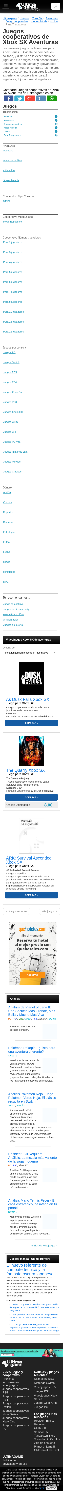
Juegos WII (9, 431)
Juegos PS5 (10, 372)
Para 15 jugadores (13, 321)
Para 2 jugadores (12, 242)
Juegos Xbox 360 (13, 411)
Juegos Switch (11, 362)
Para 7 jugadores (12, 291)
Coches (7, 502)
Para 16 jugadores (13, 331)
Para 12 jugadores (13, 311)
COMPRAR (30, 723)
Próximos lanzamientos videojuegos (11, 1382)
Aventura (8, 150)
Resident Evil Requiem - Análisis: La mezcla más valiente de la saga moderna (32, 1157)
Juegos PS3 (10, 402)
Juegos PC (9, 352)
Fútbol (6, 542)
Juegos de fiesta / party (16, 609)
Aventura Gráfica (12, 160)
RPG (6, 581)
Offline (6, 200)
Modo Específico (12, 221)
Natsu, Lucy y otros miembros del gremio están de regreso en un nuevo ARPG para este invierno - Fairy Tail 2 (34, 1307)
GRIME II (40, 1428)
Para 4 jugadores (12, 262)
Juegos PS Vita (11, 441)
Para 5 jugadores (12, 272)
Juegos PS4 (10, 382)
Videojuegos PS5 (45, 1387)
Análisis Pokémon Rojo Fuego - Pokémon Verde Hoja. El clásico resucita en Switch (32, 1097)
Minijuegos (9, 571)
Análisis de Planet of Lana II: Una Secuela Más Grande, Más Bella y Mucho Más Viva (31, 1011)
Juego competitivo (13, 603)
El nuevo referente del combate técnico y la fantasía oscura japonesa (30, 1269)
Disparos (8, 522)
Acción (7, 492)
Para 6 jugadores (12, 281)
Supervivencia (11, 180)
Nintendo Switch (44, 1383)
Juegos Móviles (11, 461)
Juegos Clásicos (12, 471)
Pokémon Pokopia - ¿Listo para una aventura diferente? (31, 1049)
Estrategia (9, 532)
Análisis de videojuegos (43, 1245)
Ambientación (10, 619)
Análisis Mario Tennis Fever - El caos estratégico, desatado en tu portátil (32, 1204)
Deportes (8, 512)
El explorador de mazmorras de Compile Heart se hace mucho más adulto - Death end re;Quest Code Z (34, 1317)
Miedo (6, 561)
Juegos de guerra (13, 624)
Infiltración (9, 170)
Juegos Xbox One (13, 392)
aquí (42, 1488)
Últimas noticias (44, 1378)
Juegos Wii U (10, 421)
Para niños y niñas (13, 614)
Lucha (6, 551)
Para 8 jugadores (12, 301)
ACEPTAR (51, 1488)
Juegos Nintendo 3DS (15, 451)
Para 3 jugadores (12, 252)
